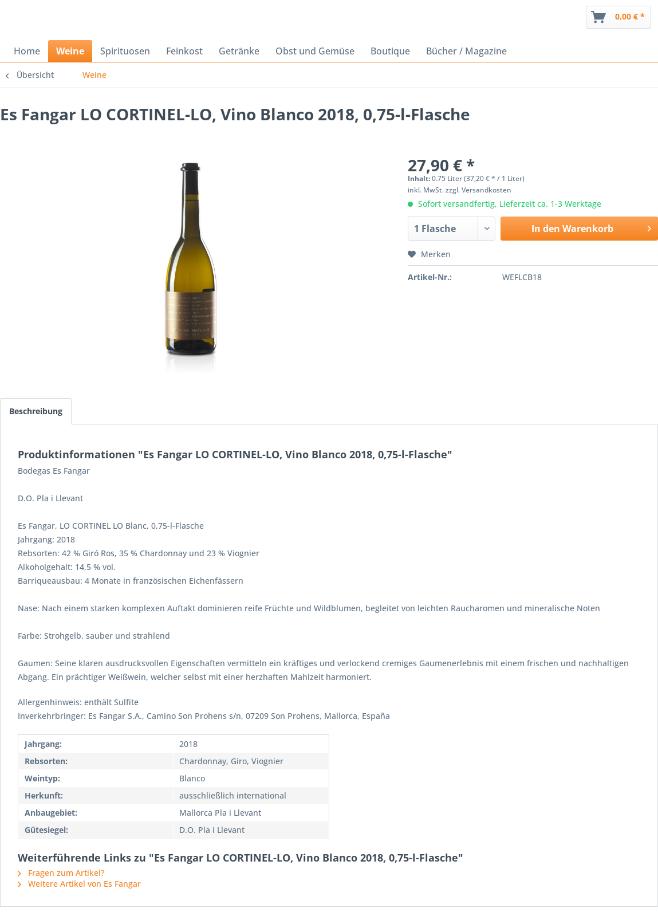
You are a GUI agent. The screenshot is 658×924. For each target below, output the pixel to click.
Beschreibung (35, 411)
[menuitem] (618, 17)
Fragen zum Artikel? (61, 872)
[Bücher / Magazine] (466, 51)
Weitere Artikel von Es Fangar (79, 883)
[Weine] (70, 51)
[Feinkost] (184, 51)
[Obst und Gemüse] (315, 51)
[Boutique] (390, 51)
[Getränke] (239, 51)
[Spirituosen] (125, 51)
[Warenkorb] (618, 17)
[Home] (27, 51)
